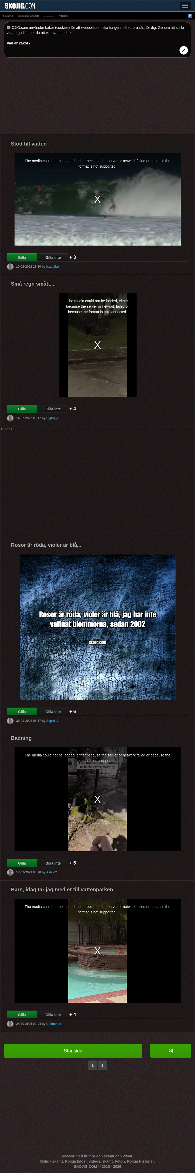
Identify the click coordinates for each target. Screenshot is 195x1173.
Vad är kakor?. (19, 43)
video (63, 15)
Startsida (73, 1050)
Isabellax (52, 266)
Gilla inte (53, 257)
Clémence (53, 1024)
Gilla (22, 257)
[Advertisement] (97, 98)
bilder (49, 15)
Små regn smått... (32, 284)
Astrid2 (51, 872)
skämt (8, 15)
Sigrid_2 (52, 418)
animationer (28, 15)
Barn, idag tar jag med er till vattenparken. (63, 889)
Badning (21, 738)
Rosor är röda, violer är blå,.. (46, 545)
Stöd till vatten (29, 144)
